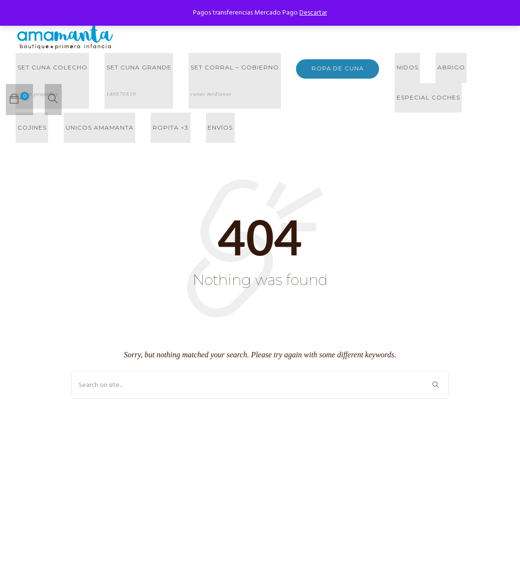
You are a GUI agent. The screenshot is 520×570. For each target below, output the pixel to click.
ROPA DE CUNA (327, 68)
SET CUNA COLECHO (51, 89)
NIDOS (396, 68)
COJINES (379, 99)
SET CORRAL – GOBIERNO (226, 89)
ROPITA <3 (34, 130)
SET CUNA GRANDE (133, 89)
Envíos (79, 130)
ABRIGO (437, 68)
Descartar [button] (313, 12)
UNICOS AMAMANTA (444, 99)
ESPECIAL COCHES (317, 99)
